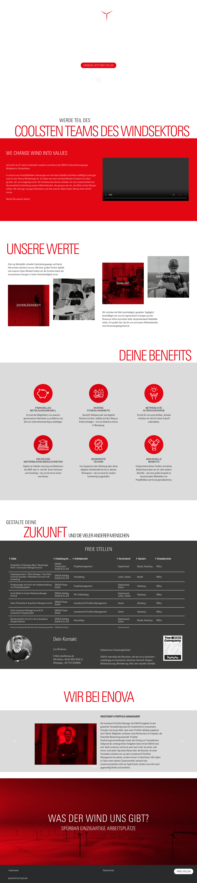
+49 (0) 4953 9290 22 (73, 659)
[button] (98, 81)
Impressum (14, 870)
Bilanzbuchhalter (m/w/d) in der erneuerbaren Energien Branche (29, 620)
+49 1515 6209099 (72, 662)
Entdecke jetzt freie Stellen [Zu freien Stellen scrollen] (98, 65)
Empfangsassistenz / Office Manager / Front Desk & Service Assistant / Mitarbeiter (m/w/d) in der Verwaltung (30, 577)
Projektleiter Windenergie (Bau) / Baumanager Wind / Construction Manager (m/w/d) (29, 566)
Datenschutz (108, 870)
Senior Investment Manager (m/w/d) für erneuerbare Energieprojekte (26, 611)
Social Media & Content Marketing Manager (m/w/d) (28, 594)
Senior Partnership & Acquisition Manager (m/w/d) (31, 603)
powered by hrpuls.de (18, 878)
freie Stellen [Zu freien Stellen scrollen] (183, 871)
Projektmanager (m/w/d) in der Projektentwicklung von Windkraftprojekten (31, 585)
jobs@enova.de (67, 655)
